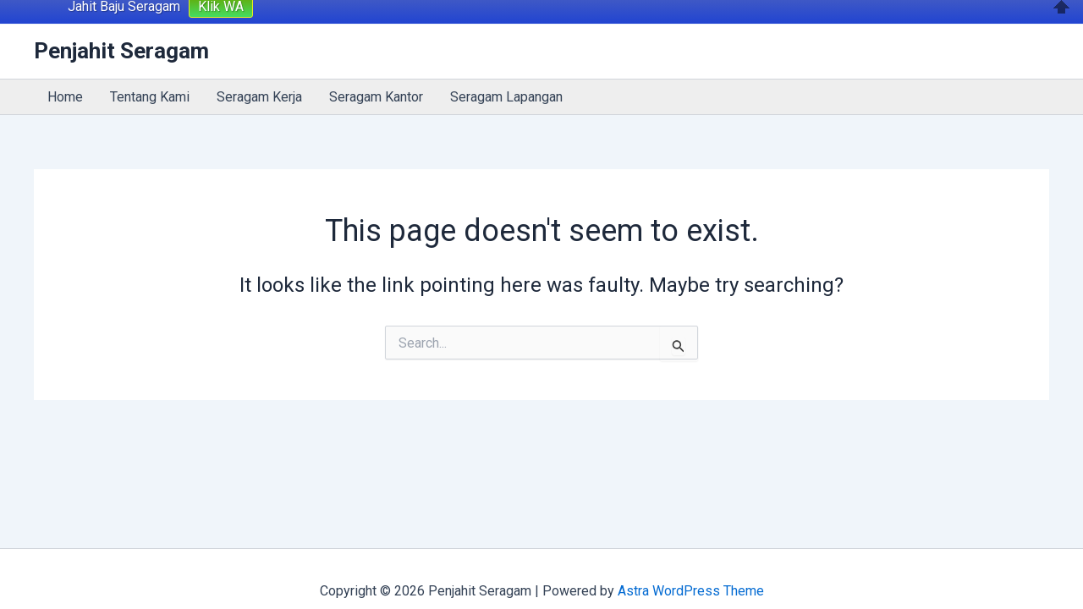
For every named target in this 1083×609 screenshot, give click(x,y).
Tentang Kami (150, 71)
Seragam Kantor (376, 71)
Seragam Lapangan (506, 71)
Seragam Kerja (259, 71)
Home (65, 71)
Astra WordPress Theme (691, 566)
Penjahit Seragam (121, 26)
